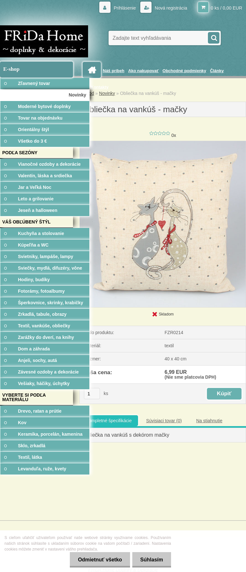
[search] (213, 37)
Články (217, 70)
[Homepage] (93, 70)
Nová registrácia (170, 8)
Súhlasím (151, 559)
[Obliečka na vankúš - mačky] (163, 143)
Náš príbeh (113, 70)
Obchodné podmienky (184, 70)
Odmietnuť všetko (100, 559)
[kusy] (92, 393)
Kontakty (100, 87)
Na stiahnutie (209, 420)
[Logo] (44, 41)
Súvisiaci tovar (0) (164, 420)
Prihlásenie (124, 8)
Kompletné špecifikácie (109, 420)
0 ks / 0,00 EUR (226, 8)
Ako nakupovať (143, 70)
